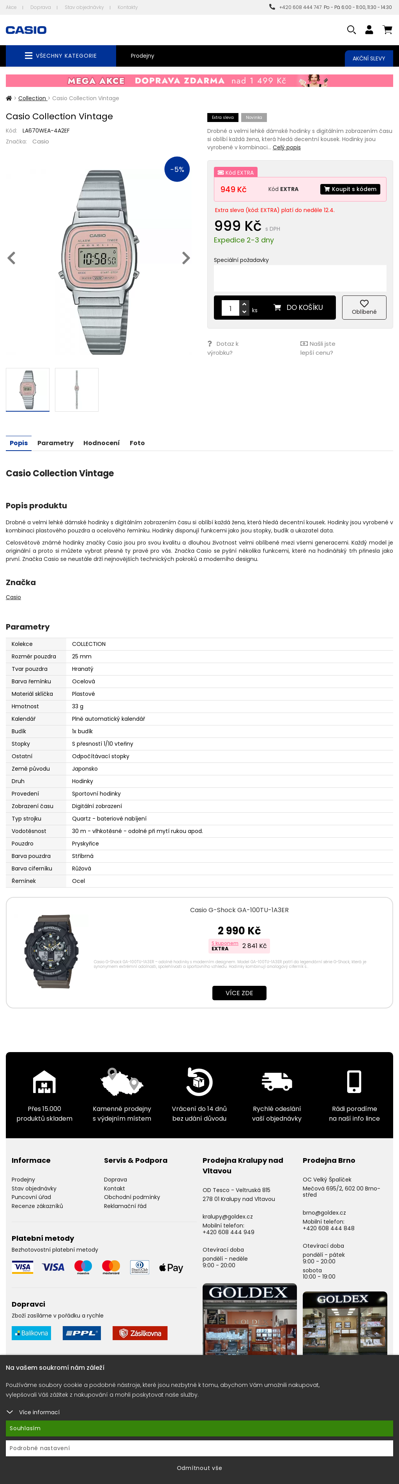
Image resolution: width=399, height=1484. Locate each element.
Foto (137, 442)
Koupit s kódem (350, 189)
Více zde (239, 992)
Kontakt (114, 1188)
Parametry (55, 442)
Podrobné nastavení (40, 1448)
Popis (19, 442)
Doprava (40, 7)
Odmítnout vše (199, 1468)
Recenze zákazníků (37, 1206)
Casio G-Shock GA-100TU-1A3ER (239, 909)
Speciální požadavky (241, 260)
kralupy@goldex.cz (228, 1216)
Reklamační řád (125, 1206)
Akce (11, 7)
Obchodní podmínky (132, 1197)
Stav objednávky (84, 7)
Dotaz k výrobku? (222, 347)
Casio (40, 141)
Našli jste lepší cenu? (317, 347)
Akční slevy (369, 58)
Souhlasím (25, 1428)
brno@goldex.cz (324, 1212)
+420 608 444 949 (228, 1232)
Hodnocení (101, 442)
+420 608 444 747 (295, 7)
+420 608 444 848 (329, 1228)
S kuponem (225, 942)
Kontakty (128, 7)
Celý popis (287, 147)
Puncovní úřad (31, 1197)
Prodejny (142, 56)
